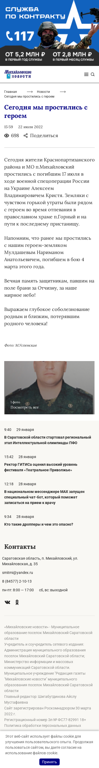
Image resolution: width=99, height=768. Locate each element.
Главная (10, 92)
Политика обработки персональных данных (42, 725)
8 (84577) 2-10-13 (17, 581)
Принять (49, 762)
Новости (43, 92)
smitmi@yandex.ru (17, 572)
